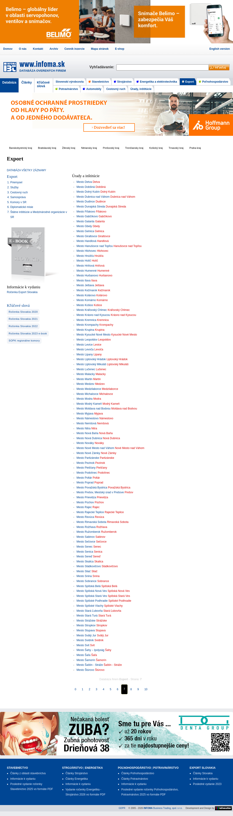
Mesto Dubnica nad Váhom (93, 196)
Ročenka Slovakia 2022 (23, 326)
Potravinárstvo (68, 89)
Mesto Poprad (85, 482)
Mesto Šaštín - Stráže (90, 664)
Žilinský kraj (68, 148)
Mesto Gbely (84, 226)
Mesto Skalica (85, 561)
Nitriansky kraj (89, 148)
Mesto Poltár (84, 477)
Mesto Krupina (85, 329)
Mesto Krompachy (88, 324)
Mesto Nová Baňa (87, 433)
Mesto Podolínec (87, 472)
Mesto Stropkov (86, 625)
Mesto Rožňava (86, 527)
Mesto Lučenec (86, 369)
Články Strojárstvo (77, 773)
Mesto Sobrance (86, 581)
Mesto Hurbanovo (87, 275)
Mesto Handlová (86, 241)
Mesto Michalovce (87, 394)
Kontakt (38, 48)
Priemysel (16, 182)
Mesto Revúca (85, 517)
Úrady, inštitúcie (140, 89)
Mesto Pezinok (86, 462)
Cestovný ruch (115, 89)
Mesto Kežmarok (87, 290)
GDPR (122, 808)
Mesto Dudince (86, 201)
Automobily (93, 89)
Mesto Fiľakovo (86, 211)
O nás (22, 48)
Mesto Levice (85, 344)
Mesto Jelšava (85, 285)
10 (145, 689)
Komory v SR (18, 202)
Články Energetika (77, 778)
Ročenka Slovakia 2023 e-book (28, 333)
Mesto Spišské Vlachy (90, 605)
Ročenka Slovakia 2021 (23, 318)
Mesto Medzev (85, 384)
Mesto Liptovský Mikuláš (91, 364)
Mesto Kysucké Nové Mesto (94, 334)
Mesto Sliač (84, 571)
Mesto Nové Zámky (88, 453)
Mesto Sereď (84, 556)
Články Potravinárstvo (134, 778)
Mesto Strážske (86, 620)
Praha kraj (195, 148)
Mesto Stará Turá (87, 615)
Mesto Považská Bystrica (92, 487)
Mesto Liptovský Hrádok (91, 359)
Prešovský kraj (111, 148)
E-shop (119, 48)
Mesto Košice (85, 305)
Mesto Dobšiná (86, 187)
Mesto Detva (84, 182)
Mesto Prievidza (86, 497)
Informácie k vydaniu (22, 778)
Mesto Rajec (84, 507)
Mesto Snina (84, 576)
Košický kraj (156, 148)
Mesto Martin (84, 379)
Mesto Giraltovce (87, 236)
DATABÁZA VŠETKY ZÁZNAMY (26, 170)
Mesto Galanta (85, 221)
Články (26, 82)
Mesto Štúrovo (85, 670)
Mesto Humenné (87, 270)
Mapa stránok (100, 48)
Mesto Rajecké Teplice (90, 512)
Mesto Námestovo (88, 418)
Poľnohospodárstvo (215, 81)
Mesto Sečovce (86, 541)
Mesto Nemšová (86, 423)
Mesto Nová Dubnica (89, 438)
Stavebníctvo (100, 81)
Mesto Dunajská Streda (91, 206)
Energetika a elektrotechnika (158, 81)
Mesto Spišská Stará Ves (92, 596)
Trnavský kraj (176, 148)
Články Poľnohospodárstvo (137, 773)
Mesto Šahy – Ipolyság (90, 650)
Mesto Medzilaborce (89, 389)
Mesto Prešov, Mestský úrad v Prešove (100, 492)
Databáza (9, 82)
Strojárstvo (124, 81)
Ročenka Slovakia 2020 (23, 311)
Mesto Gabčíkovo (87, 216)
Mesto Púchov (85, 502)
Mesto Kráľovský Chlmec (92, 310)
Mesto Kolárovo (86, 295)
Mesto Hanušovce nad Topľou (95, 246)
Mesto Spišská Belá (89, 586)
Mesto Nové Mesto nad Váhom (95, 448)
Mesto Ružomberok (88, 531)
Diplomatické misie (21, 207)
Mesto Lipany (85, 354)
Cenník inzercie (74, 48)
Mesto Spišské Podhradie (92, 600)
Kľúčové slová (43, 84)
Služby (14, 187)
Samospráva (18, 197)
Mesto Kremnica (86, 320)
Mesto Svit (83, 645)
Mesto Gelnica (85, 231)
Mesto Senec (85, 546)
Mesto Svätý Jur (86, 635)
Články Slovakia (202, 773)
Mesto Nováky (85, 443)
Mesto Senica (85, 551)
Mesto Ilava (83, 280)
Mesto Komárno (86, 300)
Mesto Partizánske (88, 457)
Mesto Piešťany (86, 467)
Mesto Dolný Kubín (88, 191)
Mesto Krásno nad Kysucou (93, 315)
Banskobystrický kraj (20, 148)
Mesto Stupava (86, 630)
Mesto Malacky (86, 374)
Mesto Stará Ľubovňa (90, 610)
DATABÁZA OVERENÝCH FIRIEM (42, 70)
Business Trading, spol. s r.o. (163, 808)
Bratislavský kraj (47, 148)
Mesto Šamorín (86, 660)
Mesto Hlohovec (86, 250)
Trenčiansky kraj (134, 148)
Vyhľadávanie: (102, 67)
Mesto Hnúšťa (85, 255)
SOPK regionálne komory (24, 340)
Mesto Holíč (84, 260)
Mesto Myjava (85, 413)
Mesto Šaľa (83, 655)
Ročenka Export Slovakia (22, 292)
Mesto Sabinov (86, 536)
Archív (54, 48)
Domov (8, 48)
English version (219, 48)
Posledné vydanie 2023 (207, 784)
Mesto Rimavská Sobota (91, 522)
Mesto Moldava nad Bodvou (94, 408)
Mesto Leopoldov (87, 339)
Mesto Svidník (85, 640)
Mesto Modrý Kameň (89, 403)
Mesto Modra (85, 398)
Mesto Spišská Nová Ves (92, 591)
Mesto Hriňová (85, 265)
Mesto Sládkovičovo (89, 566)
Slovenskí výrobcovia (70, 81)
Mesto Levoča (85, 349)
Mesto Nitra (83, 428)
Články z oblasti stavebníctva (28, 773)
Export (189, 81)
